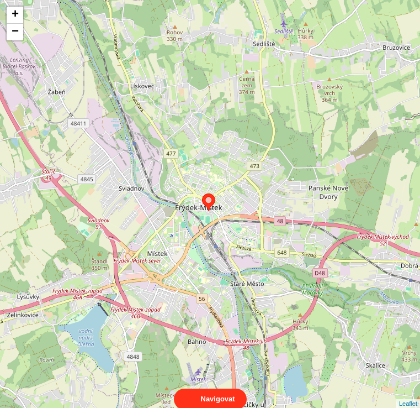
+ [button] (15, 15)
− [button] (15, 32)
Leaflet (408, 393)
